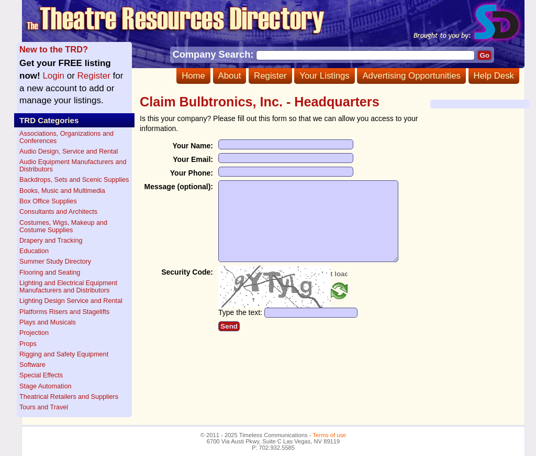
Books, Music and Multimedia (62, 190)
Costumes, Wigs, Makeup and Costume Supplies (63, 226)
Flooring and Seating (49, 272)
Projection (34, 332)
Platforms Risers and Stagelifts (64, 312)
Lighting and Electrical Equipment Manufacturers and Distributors (68, 286)
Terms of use (329, 435)
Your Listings (324, 76)
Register (270, 76)
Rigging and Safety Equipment (63, 354)
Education (34, 251)
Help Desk (494, 76)
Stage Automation (45, 386)
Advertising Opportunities (411, 76)
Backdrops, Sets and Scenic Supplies (74, 179)
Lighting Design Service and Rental (70, 301)
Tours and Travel (43, 407)
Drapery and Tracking (50, 240)
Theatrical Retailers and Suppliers (68, 396)
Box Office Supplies (48, 201)
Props (28, 344)
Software (32, 364)
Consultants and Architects (58, 211)
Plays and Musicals (47, 322)
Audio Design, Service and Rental (68, 151)
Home (193, 76)
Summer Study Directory (55, 261)
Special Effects (41, 375)
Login (53, 76)
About (229, 76)
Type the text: (240, 328)
